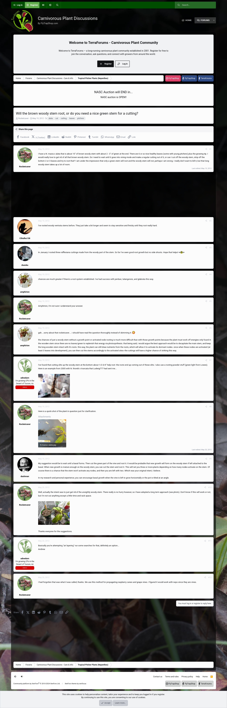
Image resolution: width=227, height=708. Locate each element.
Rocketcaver (23, 118)
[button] (50, 5)
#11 (210, 541)
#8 (210, 406)
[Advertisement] (108, 194)
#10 (210, 487)
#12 (210, 577)
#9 (210, 459)
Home (188, 20)
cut (56, 118)
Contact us (157, 677)
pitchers (80, 118)
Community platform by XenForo (36, 684)
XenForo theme (71, 684)
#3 (210, 248)
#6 (210, 328)
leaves (72, 118)
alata (51, 118)
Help (198, 677)
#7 (210, 360)
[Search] (57, 5)
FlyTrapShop (174, 78)
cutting (64, 118)
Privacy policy (187, 677)
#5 (210, 301)
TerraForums (206, 78)
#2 (210, 221)
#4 (210, 274)
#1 (210, 149)
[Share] (206, 149)
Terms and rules (172, 677)
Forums (205, 20)
